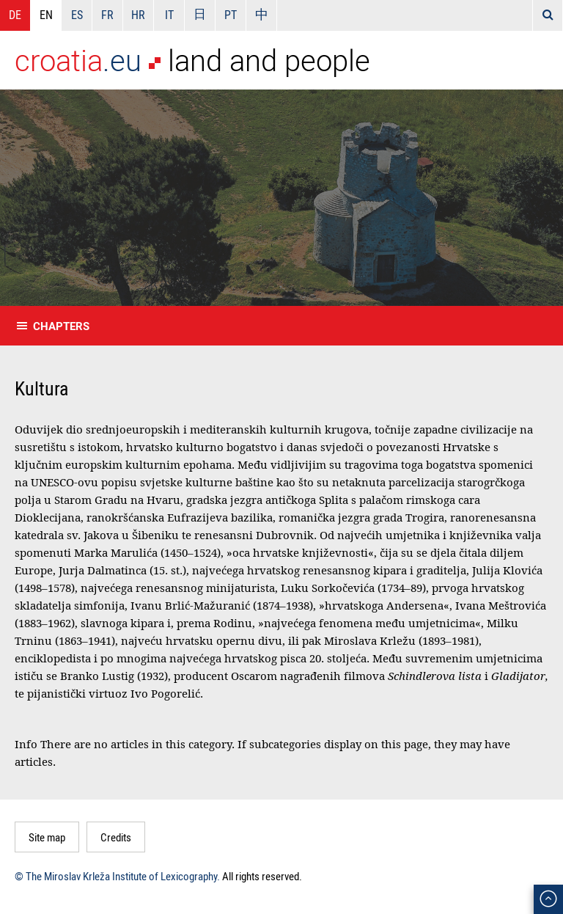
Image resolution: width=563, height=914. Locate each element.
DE (15, 15)
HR (138, 15)
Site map (47, 837)
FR (107, 15)
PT (230, 15)
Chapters (61, 325)
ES (77, 15)
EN (46, 15)
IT (169, 15)
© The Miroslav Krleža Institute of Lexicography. (117, 876)
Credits (115, 837)
